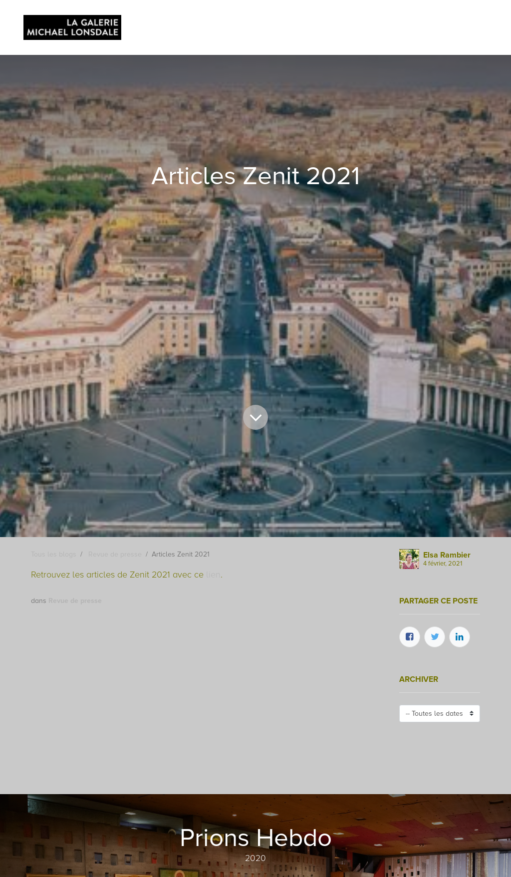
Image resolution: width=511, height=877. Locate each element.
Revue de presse (115, 554)
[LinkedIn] (459, 636)
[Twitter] (434, 636)
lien (213, 574)
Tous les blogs (53, 554)
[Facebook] (409, 636)
